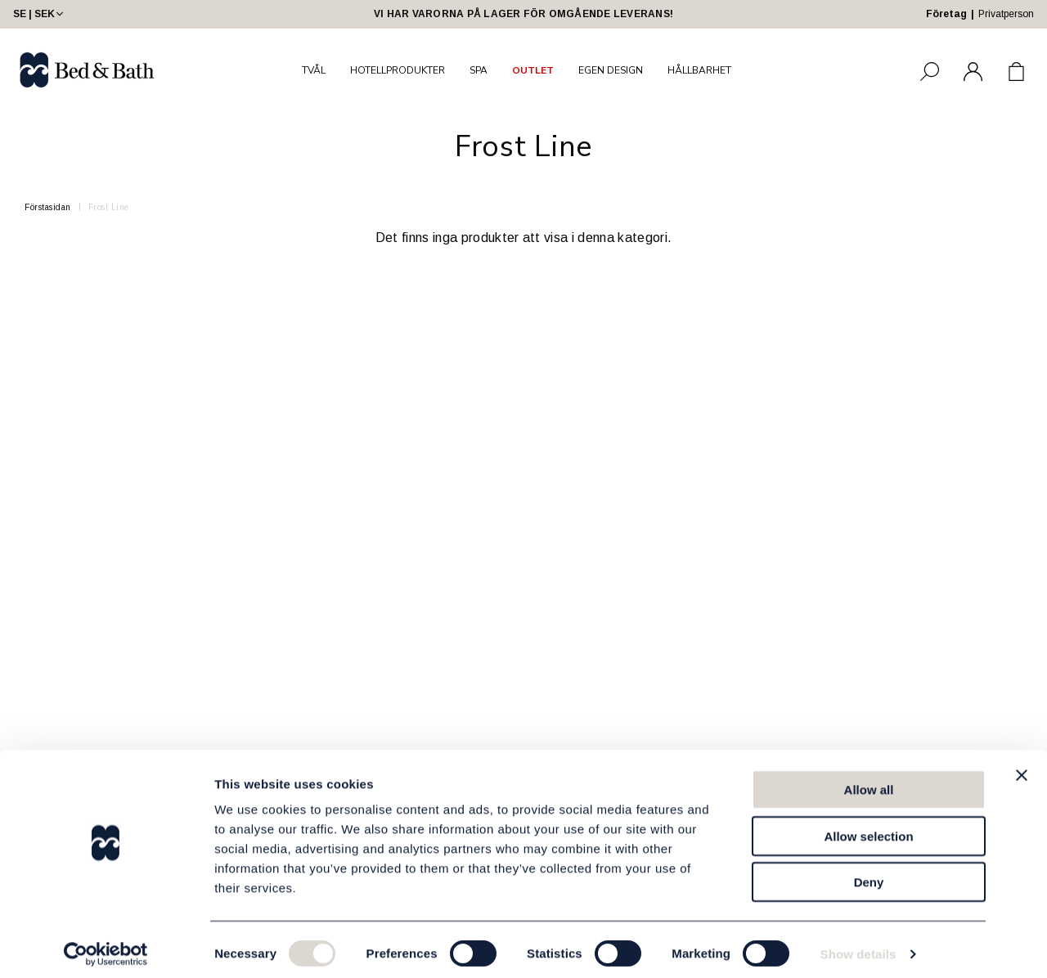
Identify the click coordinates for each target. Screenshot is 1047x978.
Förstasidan (48, 207)
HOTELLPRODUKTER (397, 70)
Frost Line (108, 207)
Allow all (869, 781)
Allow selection (868, 828)
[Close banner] (1021, 767)
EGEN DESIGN (610, 70)
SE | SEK (39, 13)
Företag (946, 14)
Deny (869, 874)
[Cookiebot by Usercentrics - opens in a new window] (105, 946)
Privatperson (1006, 14)
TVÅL (314, 70)
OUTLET (533, 70)
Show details (858, 946)
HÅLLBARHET (699, 70)
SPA (479, 70)
